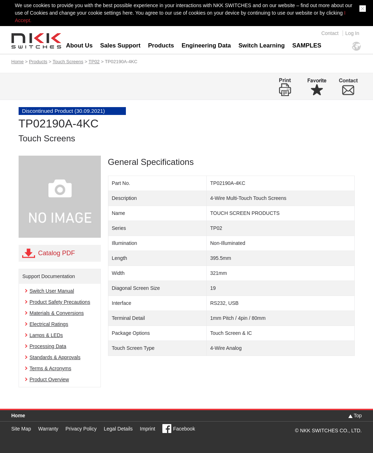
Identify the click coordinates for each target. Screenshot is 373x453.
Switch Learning (262, 45)
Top (358, 415)
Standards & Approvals (55, 357)
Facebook (184, 429)
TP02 (94, 61)
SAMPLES (306, 45)
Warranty (48, 429)
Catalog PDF (56, 253)
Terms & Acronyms (51, 368)
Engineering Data (206, 45)
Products (161, 45)
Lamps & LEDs (46, 335)
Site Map (21, 429)
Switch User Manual (52, 291)
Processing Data (48, 346)
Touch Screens (68, 61)
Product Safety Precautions (60, 302)
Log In (352, 33)
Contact (329, 33)
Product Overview (49, 379)
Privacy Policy (81, 429)
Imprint (147, 429)
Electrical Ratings (49, 324)
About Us (79, 45)
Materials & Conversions (57, 313)
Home (17, 61)
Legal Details (118, 429)
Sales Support (120, 45)
